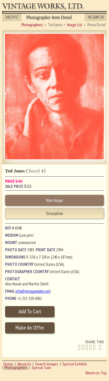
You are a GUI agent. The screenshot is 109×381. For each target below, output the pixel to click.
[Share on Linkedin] (86, 347)
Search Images (46, 364)
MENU (12, 17)
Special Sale (41, 367)
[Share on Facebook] (79, 347)
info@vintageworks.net (33, 291)
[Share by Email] (100, 347)
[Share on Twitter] (83, 347)
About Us (24, 364)
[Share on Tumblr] (94, 347)
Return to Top (96, 373)
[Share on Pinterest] (90, 347)
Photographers (16, 367)
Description (54, 213)
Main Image (54, 200)
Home (8, 364)
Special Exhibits (74, 364)
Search (96, 17)
